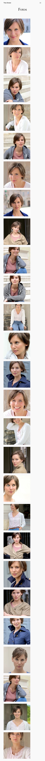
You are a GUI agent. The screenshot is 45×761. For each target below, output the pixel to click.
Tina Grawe (7, 3)
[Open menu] (40, 3)
